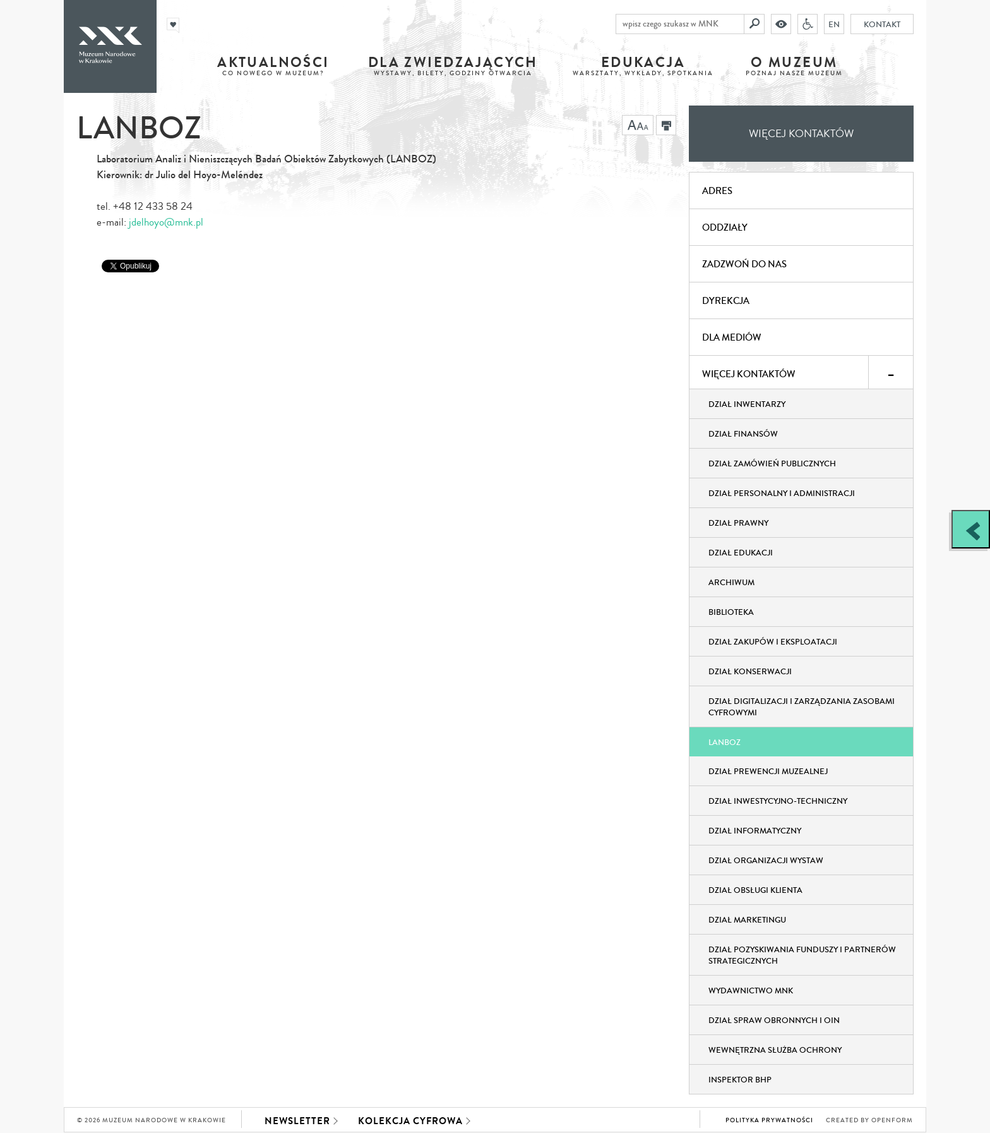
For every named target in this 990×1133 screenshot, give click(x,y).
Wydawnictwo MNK (750, 991)
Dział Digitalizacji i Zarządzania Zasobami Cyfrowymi (801, 707)
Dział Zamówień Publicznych (772, 464)
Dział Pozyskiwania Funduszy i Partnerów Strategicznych (802, 955)
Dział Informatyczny (754, 831)
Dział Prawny (738, 523)
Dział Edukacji (740, 553)
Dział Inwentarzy (746, 404)
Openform (892, 1120)
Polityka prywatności (769, 1120)
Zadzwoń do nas (744, 264)
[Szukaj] (754, 24)
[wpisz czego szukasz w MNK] (680, 24)
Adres (717, 191)
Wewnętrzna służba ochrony (775, 1050)
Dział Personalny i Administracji (781, 493)
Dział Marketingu (747, 920)
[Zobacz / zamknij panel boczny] (970, 529)
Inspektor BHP (740, 1080)
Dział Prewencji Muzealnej (768, 771)
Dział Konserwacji (750, 671)
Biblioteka (731, 612)
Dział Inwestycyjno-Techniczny (777, 801)
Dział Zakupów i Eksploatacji (772, 642)
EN (834, 24)
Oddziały (725, 227)
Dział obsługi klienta (755, 890)
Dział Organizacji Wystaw (765, 860)
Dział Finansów (743, 434)
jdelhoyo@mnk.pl (166, 222)
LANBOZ (724, 742)
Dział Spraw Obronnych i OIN (774, 1020)
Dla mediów (731, 337)
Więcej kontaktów (801, 134)
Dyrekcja (725, 301)
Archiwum (731, 582)
